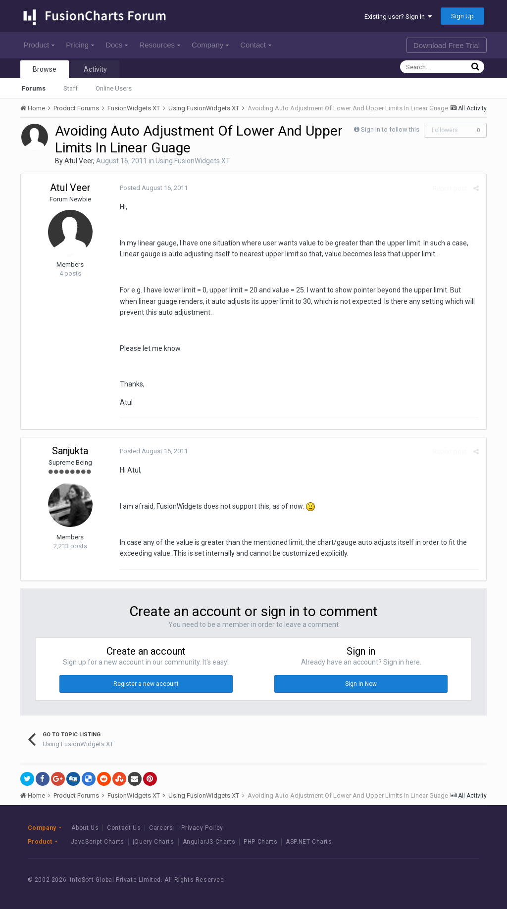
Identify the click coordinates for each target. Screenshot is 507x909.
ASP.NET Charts (309, 841)
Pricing (80, 45)
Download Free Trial (446, 45)
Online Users (114, 88)
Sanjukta (70, 451)
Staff (70, 88)
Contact (255, 45)
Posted (154, 187)
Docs (116, 45)
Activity (95, 69)
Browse (44, 69)
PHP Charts (260, 841)
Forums (34, 88)
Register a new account (146, 683)
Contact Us (124, 827)
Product (39, 45)
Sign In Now (361, 683)
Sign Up (462, 16)
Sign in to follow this (390, 129)
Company (210, 45)
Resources (159, 45)
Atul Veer (78, 161)
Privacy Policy (202, 827)
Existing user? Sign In (398, 16)
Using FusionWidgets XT (192, 161)
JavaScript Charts (97, 841)
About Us (85, 827)
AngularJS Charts (209, 841)
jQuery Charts (153, 841)
